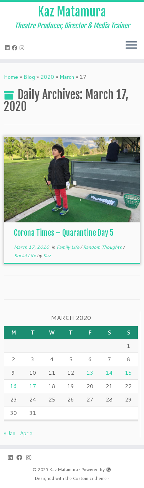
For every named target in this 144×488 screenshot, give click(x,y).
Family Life (68, 247)
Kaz (47, 255)
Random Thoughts (103, 247)
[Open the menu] (131, 45)
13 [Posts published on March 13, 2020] (89, 373)
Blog (29, 77)
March (67, 77)
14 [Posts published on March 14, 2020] (109, 373)
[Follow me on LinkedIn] (8, 48)
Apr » (26, 433)
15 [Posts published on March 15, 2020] (128, 373)
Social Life (25, 255)
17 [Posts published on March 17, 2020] (32, 386)
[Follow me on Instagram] (23, 48)
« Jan (9, 433)
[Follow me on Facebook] (16, 48)
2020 (47, 77)
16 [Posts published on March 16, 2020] (13, 386)
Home (11, 77)
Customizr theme (90, 478)
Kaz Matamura (72, 12)
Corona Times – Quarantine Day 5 (64, 233)
